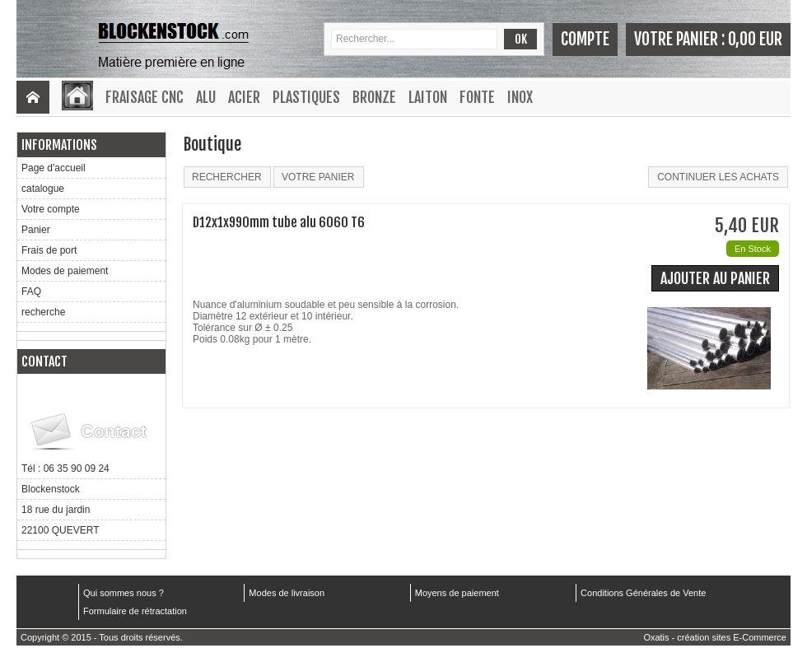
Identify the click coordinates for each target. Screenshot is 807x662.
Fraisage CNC (144, 97)
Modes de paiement (64, 271)
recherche (43, 312)
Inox (520, 97)
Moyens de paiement (457, 593)
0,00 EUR (755, 39)
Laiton (427, 97)
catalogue (42, 188)
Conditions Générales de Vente (643, 593)
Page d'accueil (53, 168)
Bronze (374, 97)
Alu (206, 97)
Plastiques (306, 97)
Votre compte (50, 209)
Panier (35, 229)
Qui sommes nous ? (123, 593)
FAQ (31, 291)
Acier (244, 97)
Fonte (477, 97)
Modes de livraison (286, 593)
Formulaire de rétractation (135, 611)
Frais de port (49, 250)
